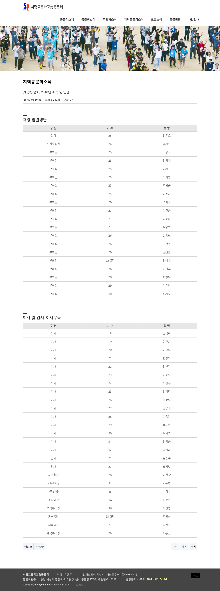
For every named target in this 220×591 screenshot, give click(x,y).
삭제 (184, 546)
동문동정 (175, 19)
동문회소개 (67, 19)
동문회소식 (88, 19)
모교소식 (156, 19)
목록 (193, 546)
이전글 (28, 546)
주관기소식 (110, 19)
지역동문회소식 (134, 19)
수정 (175, 546)
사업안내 (193, 19)
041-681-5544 (157, 579)
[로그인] (79, 584)
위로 (195, 575)
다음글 (40, 546)
